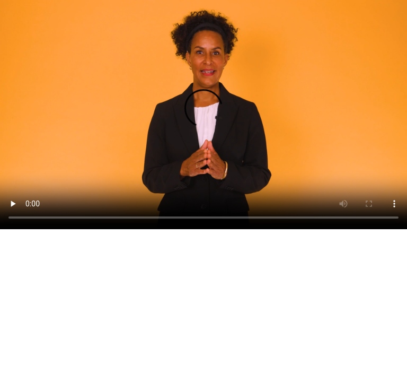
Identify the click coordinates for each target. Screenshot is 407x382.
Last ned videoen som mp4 (43, 241)
